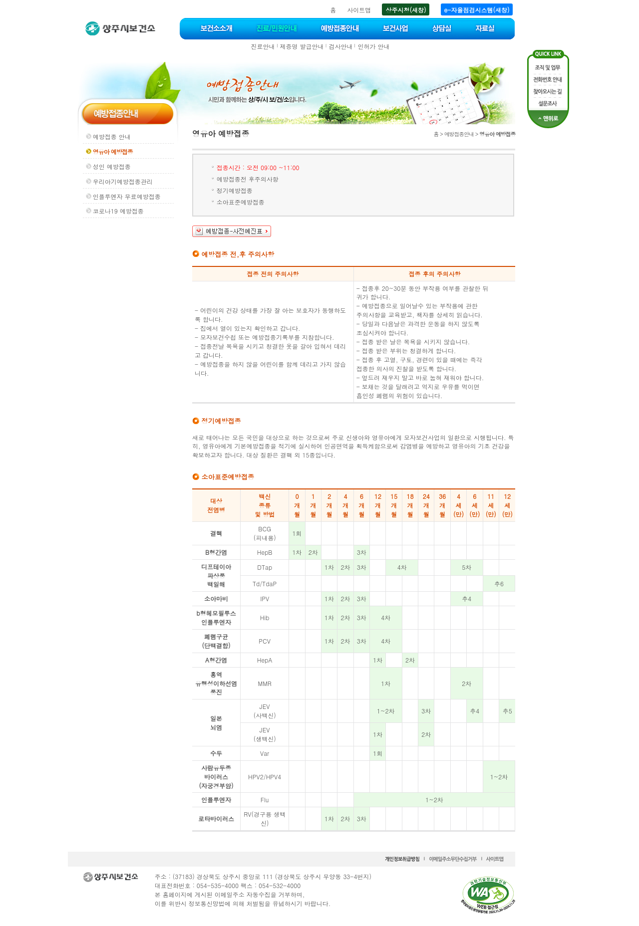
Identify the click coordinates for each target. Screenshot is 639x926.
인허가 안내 (373, 46)
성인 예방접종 (112, 166)
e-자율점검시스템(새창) (477, 9)
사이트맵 (359, 9)
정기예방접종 (235, 190)
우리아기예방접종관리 (123, 181)
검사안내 (340, 46)
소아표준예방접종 (241, 202)
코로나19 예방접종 (118, 211)
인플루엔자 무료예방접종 (127, 196)
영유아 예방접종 (113, 151)
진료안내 (263, 46)
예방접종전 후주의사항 (248, 179)
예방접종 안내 (112, 136)
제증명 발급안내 (302, 46)
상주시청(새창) (405, 9)
